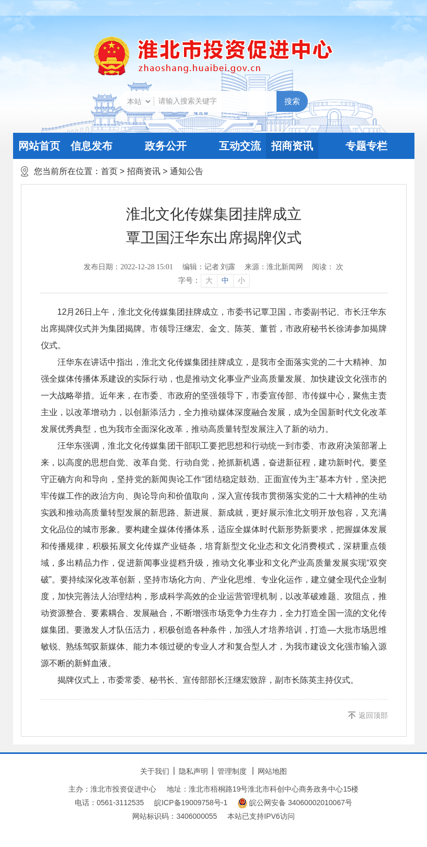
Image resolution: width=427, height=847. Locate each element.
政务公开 (166, 146)
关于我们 (154, 771)
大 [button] (209, 280)
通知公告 (186, 171)
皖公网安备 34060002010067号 (295, 803)
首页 (109, 171)
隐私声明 (193, 771)
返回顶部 (373, 715)
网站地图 (272, 771)
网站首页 (39, 146)
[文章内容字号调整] (213, 281)
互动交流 (240, 146)
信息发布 (91, 146)
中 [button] (225, 280)
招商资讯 (292, 146)
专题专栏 (366, 146)
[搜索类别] (138, 101)
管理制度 (232, 771)
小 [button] (241, 280)
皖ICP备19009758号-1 (190, 802)
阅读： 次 (327, 267)
